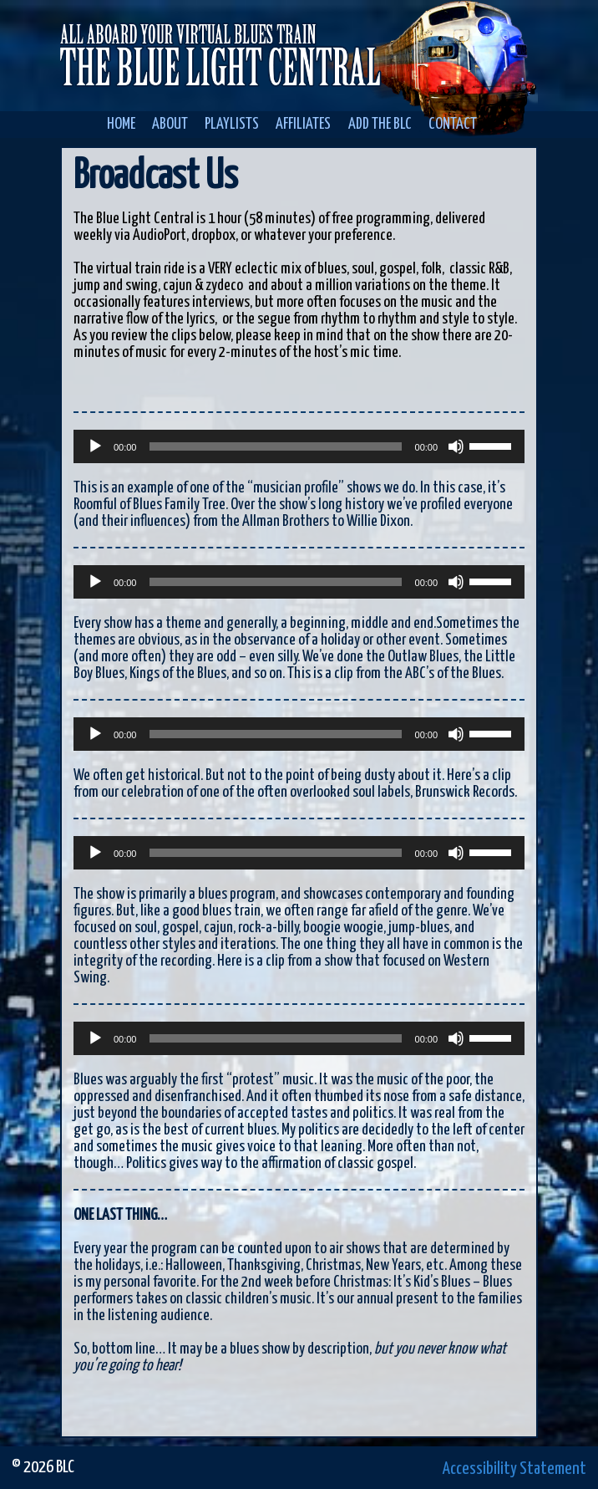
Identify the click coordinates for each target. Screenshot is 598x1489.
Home (121, 124)
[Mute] (456, 446)
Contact (452, 124)
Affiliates (303, 124)
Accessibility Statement (514, 1469)
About (170, 124)
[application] (299, 446)
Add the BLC (380, 124)
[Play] (95, 446)
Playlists (232, 124)
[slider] (275, 446)
